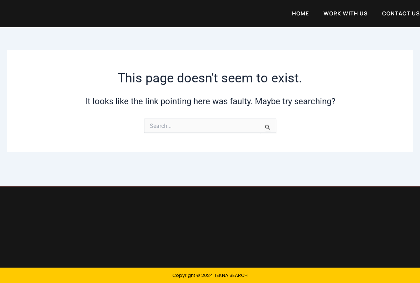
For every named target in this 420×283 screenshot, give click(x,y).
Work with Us (345, 14)
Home (300, 14)
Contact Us (401, 14)
